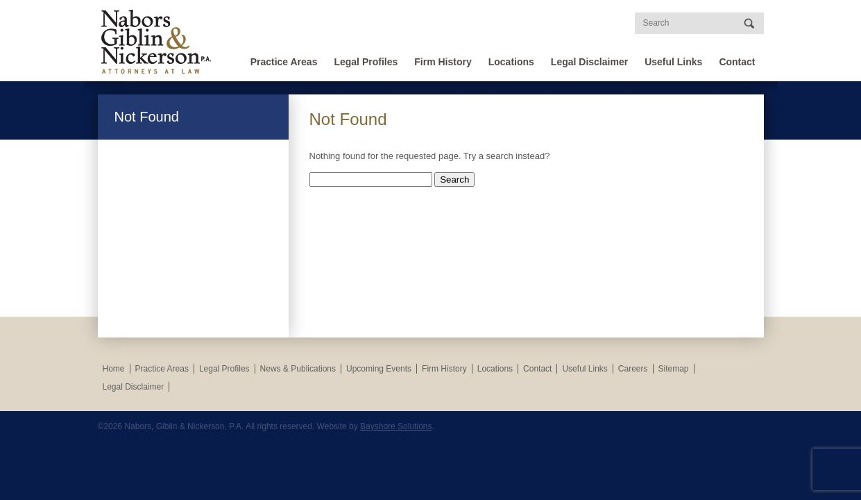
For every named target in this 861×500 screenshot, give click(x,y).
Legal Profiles (366, 61)
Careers (633, 369)
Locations (511, 61)
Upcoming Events (378, 369)
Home (114, 369)
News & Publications (298, 369)
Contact (737, 61)
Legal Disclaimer (589, 61)
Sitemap (673, 369)
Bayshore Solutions (396, 426)
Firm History (442, 61)
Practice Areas (284, 61)
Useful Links (673, 61)
